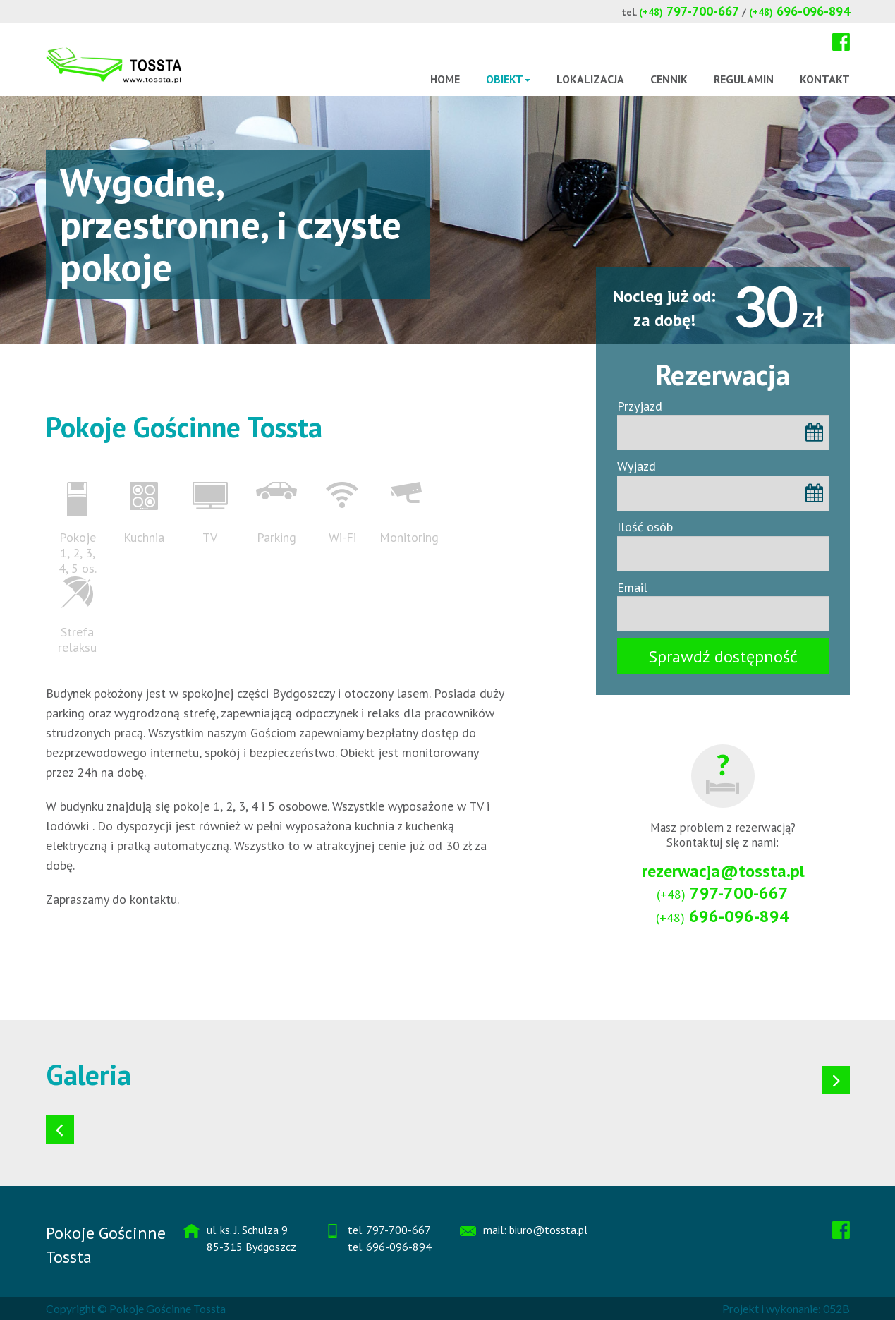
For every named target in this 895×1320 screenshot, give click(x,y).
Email (632, 587)
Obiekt (508, 79)
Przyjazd (639, 406)
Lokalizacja (590, 79)
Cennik (669, 79)
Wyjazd (636, 466)
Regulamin (744, 79)
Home (445, 79)
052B (836, 1308)
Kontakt (825, 79)
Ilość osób (645, 527)
